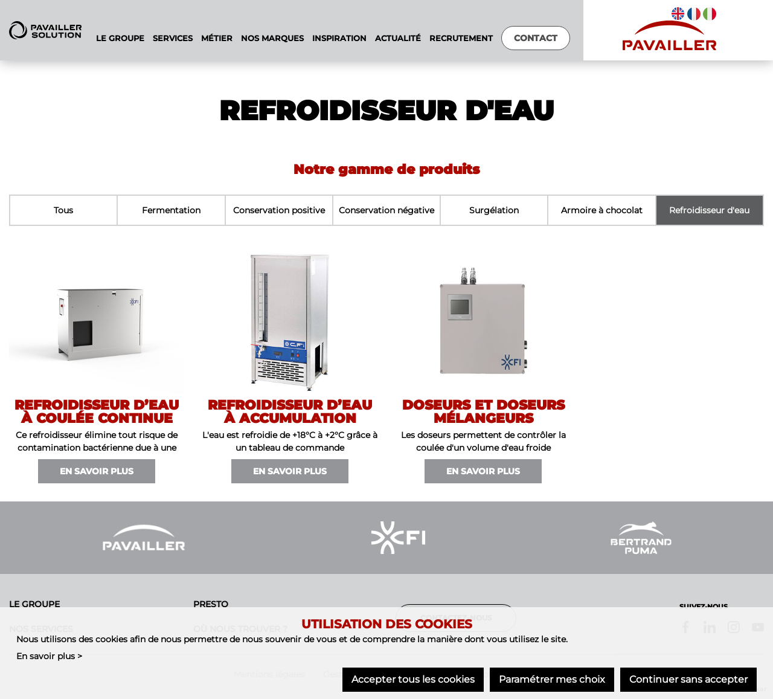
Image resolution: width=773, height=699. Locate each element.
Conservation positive (279, 210)
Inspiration (339, 38)
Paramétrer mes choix (552, 679)
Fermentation (171, 210)
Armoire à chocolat (602, 210)
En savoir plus (96, 471)
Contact (535, 38)
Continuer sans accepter (688, 679)
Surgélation (494, 210)
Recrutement (461, 38)
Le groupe (34, 604)
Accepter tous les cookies (413, 679)
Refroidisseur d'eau (709, 210)
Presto (210, 604)
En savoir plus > (49, 656)
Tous (63, 210)
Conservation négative (386, 210)
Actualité (398, 38)
